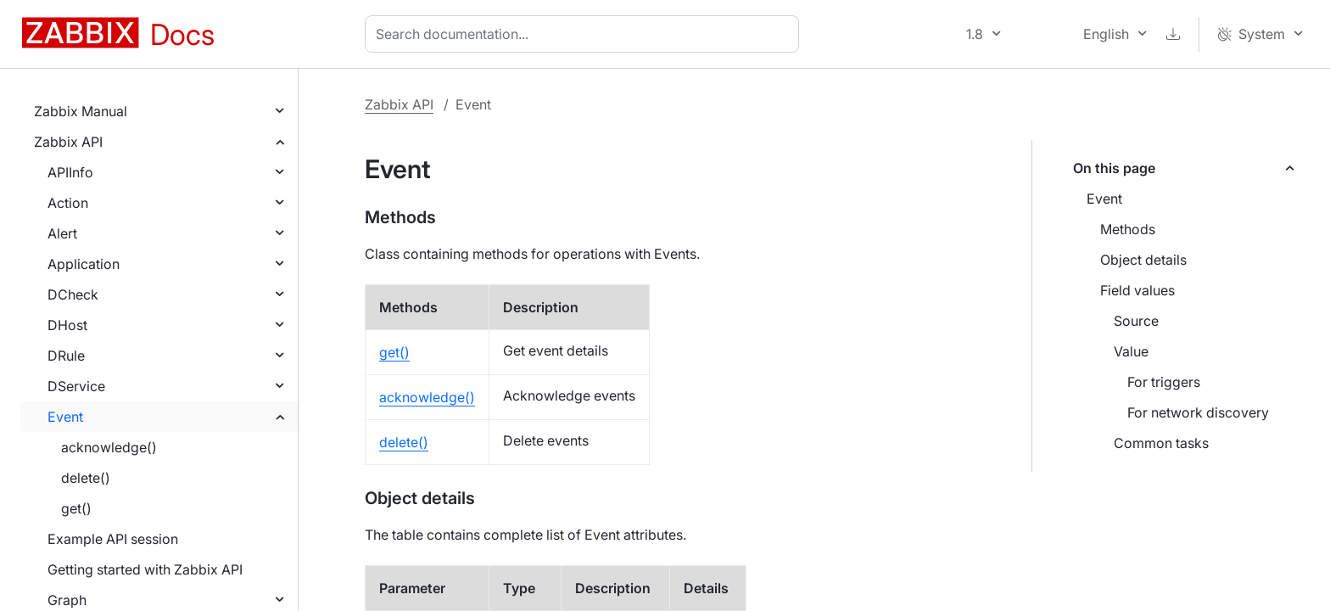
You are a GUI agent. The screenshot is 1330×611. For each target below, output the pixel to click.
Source (1136, 320)
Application (84, 263)
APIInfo (70, 172)
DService (76, 386)
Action (68, 202)
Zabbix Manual (80, 111)
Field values (1137, 290)
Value (1131, 351)
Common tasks (1161, 442)
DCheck (73, 294)
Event (65, 416)
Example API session (113, 538)
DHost (67, 325)
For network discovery (1198, 412)
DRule (66, 355)
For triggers (1163, 381)
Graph (67, 599)
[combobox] (585, 34)
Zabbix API (68, 141)
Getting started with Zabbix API (145, 569)
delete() (85, 477)
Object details (1143, 259)
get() (76, 508)
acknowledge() (109, 447)
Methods (1127, 229)
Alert (62, 233)
